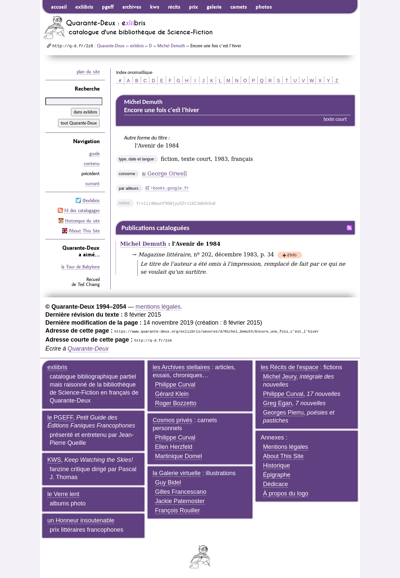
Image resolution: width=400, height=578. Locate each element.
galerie (214, 7)
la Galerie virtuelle (177, 473)
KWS (54, 459)
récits (174, 7)
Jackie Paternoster (180, 501)
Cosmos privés (172, 420)
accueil (59, 7)
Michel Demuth (171, 45)
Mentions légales (285, 446)
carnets (238, 7)
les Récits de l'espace (290, 367)
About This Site (84, 230)
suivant (92, 183)
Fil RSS (349, 228)
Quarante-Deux (111, 45)
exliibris (84, 7)
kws (154, 7)
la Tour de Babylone (80, 266)
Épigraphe (276, 474)
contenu (92, 163)
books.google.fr (170, 188)
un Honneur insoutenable (80, 520)
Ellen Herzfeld (173, 446)
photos (264, 7)
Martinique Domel (178, 456)
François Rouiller (177, 510)
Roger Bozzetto (175, 403)
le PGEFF (60, 417)
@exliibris (91, 200)
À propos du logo (285, 493)
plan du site (88, 71)
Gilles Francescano (180, 491)
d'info (291, 255)
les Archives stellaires (181, 367)
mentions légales (157, 306)
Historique (276, 465)
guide (94, 153)
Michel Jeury (279, 376)
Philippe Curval (175, 384)
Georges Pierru (283, 412)
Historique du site (82, 220)
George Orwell (167, 173)
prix (193, 7)
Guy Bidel (168, 482)
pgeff (108, 7)
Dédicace (275, 484)
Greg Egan (277, 403)
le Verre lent (63, 494)
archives (131, 7)
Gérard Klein (172, 394)
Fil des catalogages (82, 210)
